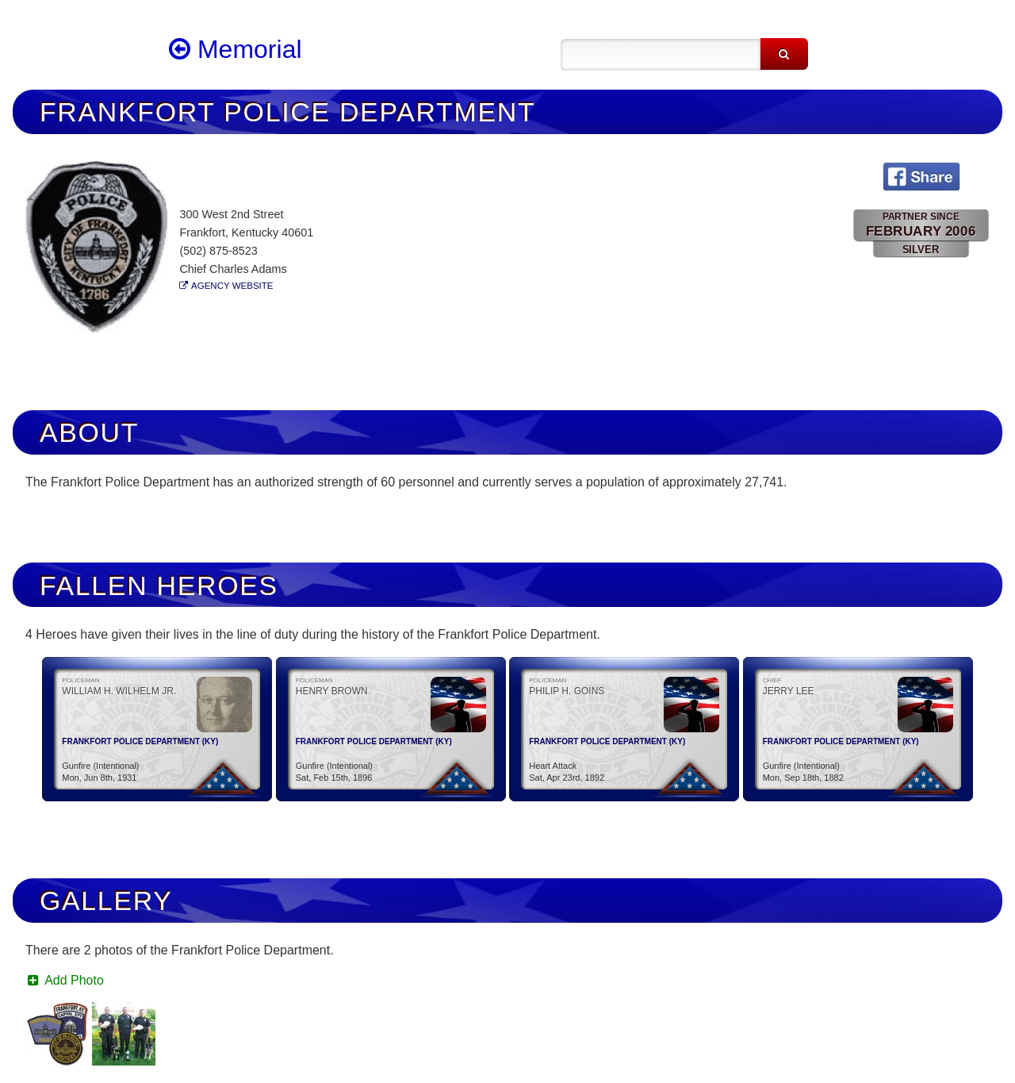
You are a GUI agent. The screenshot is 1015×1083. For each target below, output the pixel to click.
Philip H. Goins (566, 691)
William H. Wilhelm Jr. (119, 691)
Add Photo (64, 980)
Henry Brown (332, 691)
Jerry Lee (788, 691)
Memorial (235, 49)
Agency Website (232, 285)
